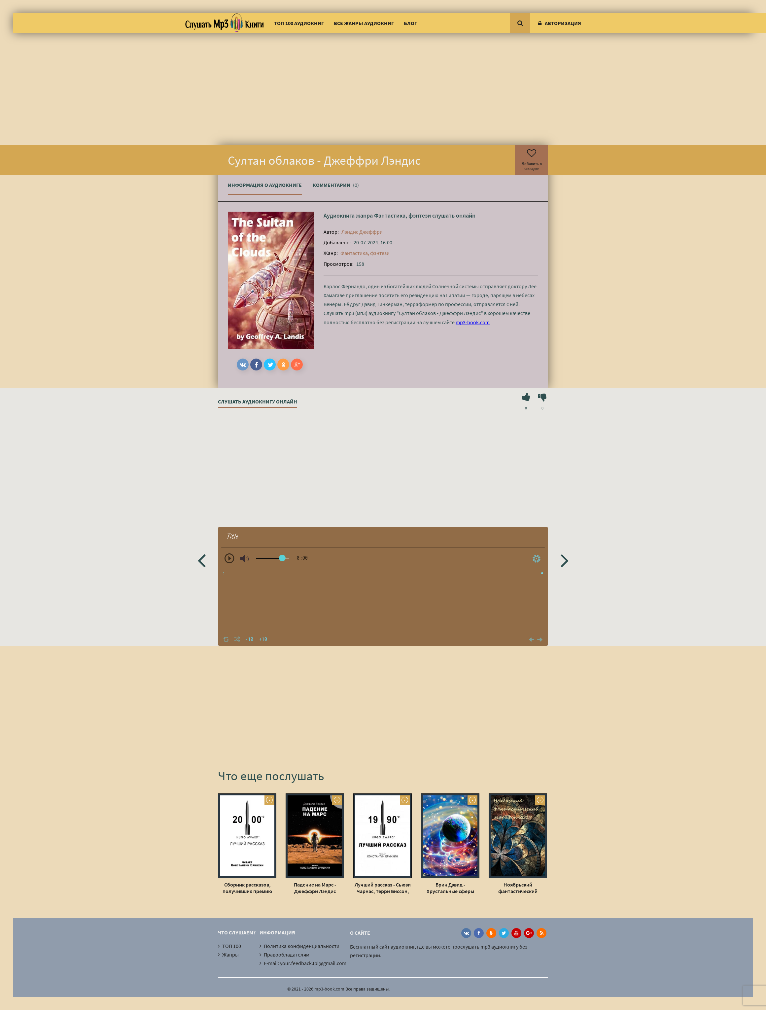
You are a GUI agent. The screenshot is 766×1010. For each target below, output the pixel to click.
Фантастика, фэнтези (402, 215)
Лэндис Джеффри (362, 231)
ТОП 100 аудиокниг (299, 23)
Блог (410, 23)
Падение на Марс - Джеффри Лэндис (315, 887)
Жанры (230, 954)
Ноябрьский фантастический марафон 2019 (518, 887)
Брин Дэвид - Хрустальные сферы (450, 887)
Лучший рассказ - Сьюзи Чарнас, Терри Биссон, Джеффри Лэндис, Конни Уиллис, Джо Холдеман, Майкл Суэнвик (383, 887)
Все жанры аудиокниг (364, 23)
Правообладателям (286, 954)
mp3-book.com (473, 322)
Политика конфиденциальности (301, 946)
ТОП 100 (231, 946)
